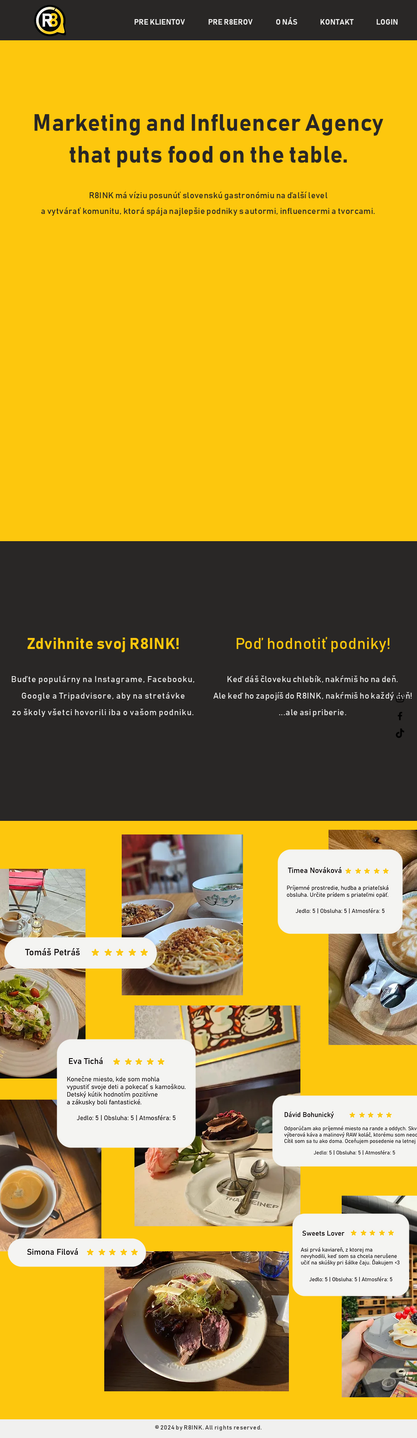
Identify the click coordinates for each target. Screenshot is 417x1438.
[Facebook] (400, 716)
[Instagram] (400, 698)
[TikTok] (400, 733)
